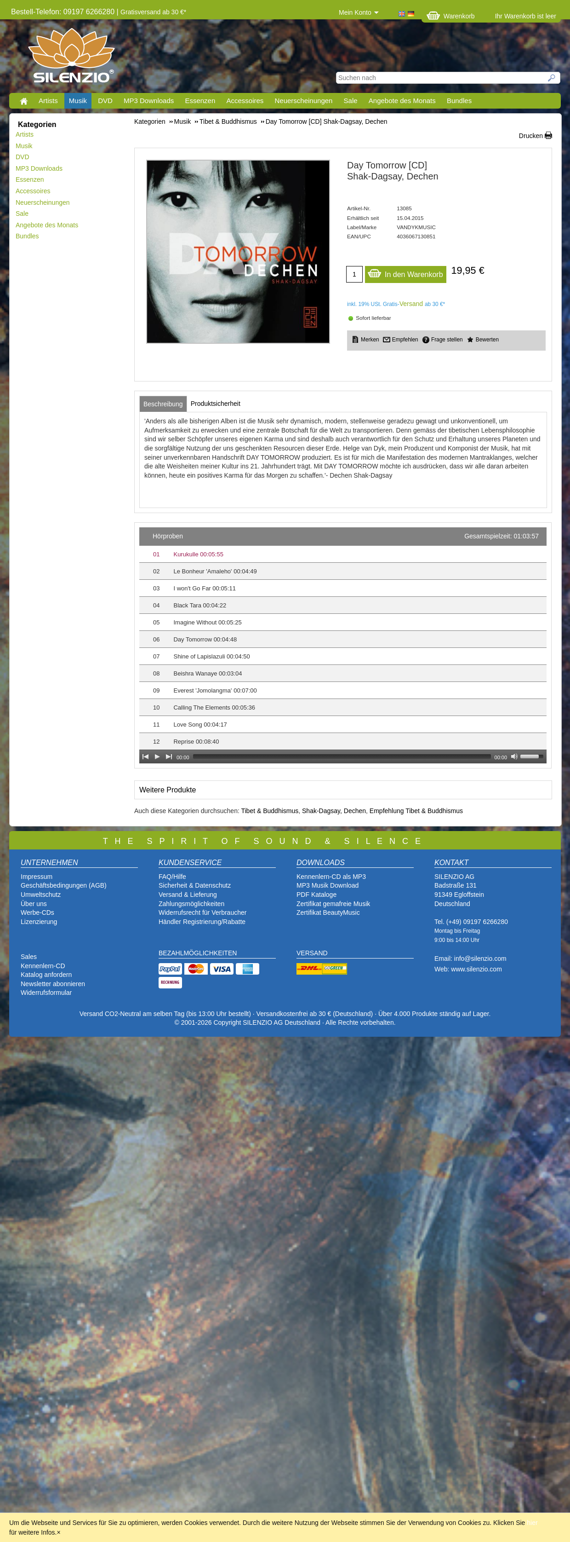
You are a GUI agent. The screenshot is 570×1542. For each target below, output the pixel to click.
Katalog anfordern (46, 974)
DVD (105, 100)
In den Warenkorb (405, 272)
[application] (343, 645)
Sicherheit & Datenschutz (195, 885)
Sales (29, 956)
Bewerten (487, 339)
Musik (78, 100)
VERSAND (312, 953)
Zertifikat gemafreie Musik (333, 903)
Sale (351, 100)
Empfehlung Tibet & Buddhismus (416, 810)
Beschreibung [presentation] (163, 404)
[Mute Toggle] (514, 756)
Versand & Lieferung (188, 894)
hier (532, 1522)
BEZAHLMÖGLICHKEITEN (198, 953)
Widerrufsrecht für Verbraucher (202, 912)
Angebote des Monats (402, 100)
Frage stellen (447, 339)
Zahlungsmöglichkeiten (191, 903)
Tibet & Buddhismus (269, 810)
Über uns (34, 903)
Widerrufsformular (46, 992)
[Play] (157, 756)
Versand (411, 303)
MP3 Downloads (149, 100)
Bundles (459, 100)
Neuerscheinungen (304, 100)
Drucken (531, 135)
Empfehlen (405, 339)
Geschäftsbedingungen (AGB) (64, 885)
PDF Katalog (314, 894)
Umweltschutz (41, 894)
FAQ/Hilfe (172, 876)
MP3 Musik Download (327, 885)
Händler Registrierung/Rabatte (202, 921)
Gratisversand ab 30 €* (153, 12)
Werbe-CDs (37, 912)
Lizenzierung (39, 921)
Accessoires (244, 100)
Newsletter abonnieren (53, 984)
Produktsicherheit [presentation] (215, 403)
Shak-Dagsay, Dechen (334, 810)
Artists (48, 100)
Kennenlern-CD (43, 966)
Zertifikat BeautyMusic (328, 912)
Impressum (36, 876)
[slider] (342, 756)
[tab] (163, 404)
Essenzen (200, 100)
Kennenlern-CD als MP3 (331, 876)
